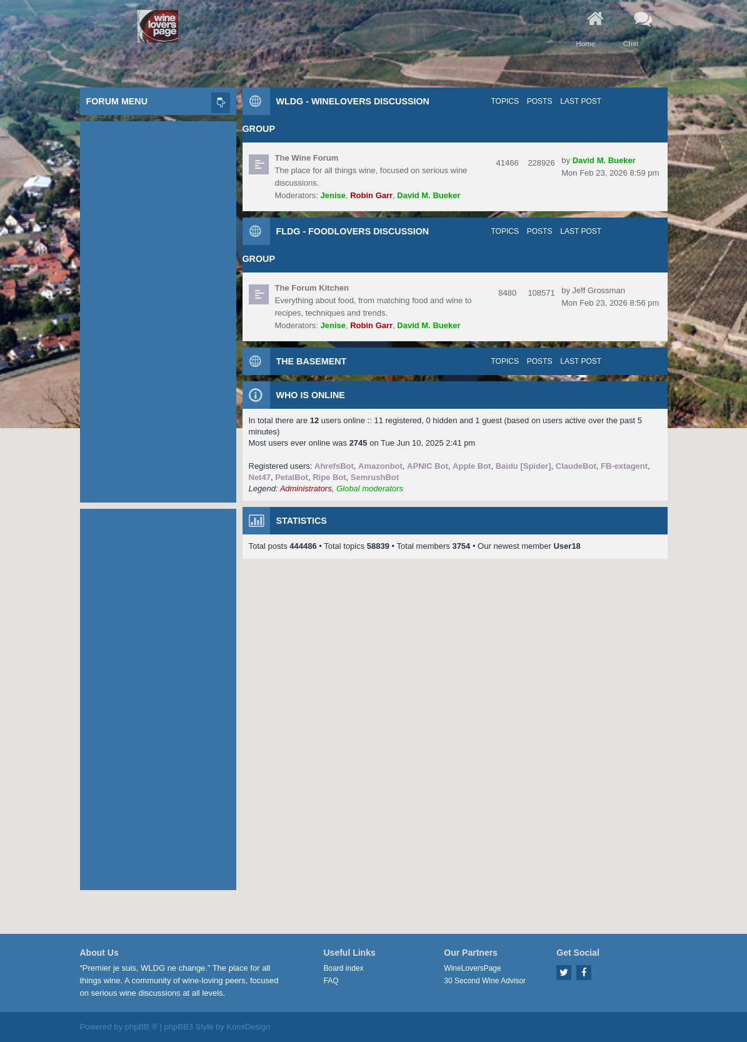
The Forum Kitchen (312, 288)
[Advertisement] (158, 308)
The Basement (311, 361)
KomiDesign (248, 1026)
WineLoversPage (472, 968)
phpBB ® (141, 1026)
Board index (344, 968)
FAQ (331, 980)
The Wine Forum (307, 158)
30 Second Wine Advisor (485, 980)
